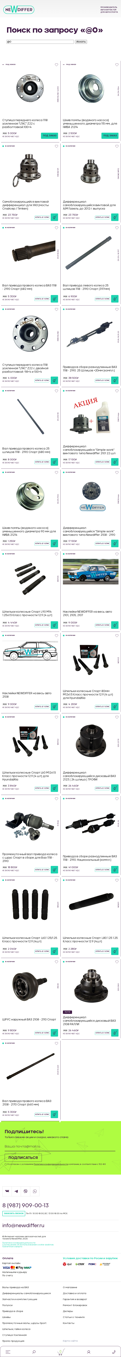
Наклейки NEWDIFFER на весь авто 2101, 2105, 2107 (87, 613)
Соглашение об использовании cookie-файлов (28, 1245)
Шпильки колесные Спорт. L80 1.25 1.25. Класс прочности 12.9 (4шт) (90, 940)
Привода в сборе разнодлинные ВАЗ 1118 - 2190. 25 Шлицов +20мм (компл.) (90, 369)
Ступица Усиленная (14, 1335)
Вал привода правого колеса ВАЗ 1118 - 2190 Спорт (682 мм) (29, 287)
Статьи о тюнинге (74, 1317)
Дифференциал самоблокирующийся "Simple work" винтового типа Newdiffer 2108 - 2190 (89, 531)
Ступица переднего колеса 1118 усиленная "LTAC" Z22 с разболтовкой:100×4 (25, 123)
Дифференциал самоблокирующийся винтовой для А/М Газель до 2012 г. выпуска (89, 205)
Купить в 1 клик (42, 217)
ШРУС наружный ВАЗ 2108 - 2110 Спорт (29, 1019)
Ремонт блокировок (75, 1305)
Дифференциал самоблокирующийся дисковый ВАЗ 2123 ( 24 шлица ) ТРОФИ (89, 776)
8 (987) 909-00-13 (25, 1205)
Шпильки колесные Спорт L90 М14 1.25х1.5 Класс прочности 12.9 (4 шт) (27, 613)
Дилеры (68, 1311)
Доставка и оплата (74, 1293)
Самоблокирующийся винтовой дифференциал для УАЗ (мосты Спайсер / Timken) (25, 205)
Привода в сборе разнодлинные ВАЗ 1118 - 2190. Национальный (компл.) (90, 858)
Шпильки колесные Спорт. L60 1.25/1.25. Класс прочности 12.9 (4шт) (30, 940)
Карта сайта (70, 1341)
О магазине (70, 1287)
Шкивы (6, 1317)
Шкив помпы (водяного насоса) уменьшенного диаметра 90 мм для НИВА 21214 (29, 531)
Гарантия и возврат (75, 1299)
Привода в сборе (12, 1311)
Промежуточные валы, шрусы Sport (24, 1323)
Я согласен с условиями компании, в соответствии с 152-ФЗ (56, 1164)
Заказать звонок (14, 1213)
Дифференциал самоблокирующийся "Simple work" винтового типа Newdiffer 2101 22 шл (89, 450)
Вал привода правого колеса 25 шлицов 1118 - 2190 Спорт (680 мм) (26, 450)
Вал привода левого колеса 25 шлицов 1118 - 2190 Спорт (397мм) (86, 287)
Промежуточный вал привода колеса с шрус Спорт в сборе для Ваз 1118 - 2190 (29, 857)
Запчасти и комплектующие (19, 1299)
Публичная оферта (12, 1247)
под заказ (50, 136)
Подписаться (23, 1158)
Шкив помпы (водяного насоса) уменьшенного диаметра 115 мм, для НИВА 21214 (90, 123)
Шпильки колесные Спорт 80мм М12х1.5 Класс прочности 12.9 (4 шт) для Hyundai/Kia (88, 694)
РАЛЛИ (67, 1012)
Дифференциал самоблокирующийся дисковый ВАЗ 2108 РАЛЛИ (89, 1021)
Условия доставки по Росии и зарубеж (90, 1258)
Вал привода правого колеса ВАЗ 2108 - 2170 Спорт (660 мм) (26, 1103)
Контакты (68, 1323)
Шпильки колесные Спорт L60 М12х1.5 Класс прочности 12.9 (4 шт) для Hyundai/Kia (29, 776)
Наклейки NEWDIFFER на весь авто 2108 (26, 695)
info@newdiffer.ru (23, 1225)
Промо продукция (13, 1341)
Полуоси (7, 1305)
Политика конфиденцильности (18, 1243)
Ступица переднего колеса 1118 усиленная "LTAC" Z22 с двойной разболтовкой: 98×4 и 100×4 (25, 368)
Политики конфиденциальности (51, 1164)
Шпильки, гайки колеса (16, 1329)
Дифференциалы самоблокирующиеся (26, 1293)
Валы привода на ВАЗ (15, 1287)
